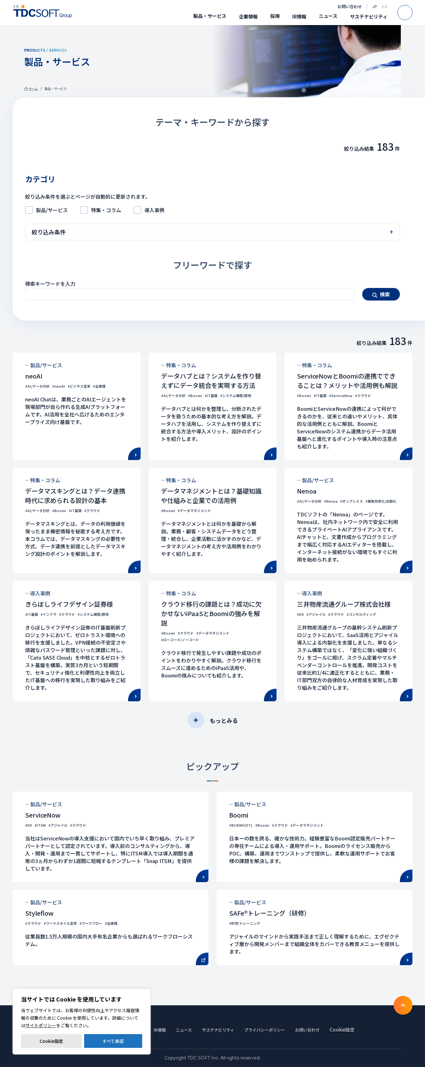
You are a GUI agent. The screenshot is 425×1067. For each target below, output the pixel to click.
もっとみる (224, 720)
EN (384, 6)
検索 (385, 294)
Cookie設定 (51, 1041)
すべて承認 (113, 1041)
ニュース (328, 16)
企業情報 (248, 16)
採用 (275, 16)
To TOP (403, 1005)
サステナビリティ (368, 16)
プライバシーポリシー (271, 1029)
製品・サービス (209, 16)
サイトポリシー (40, 1025)
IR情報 (299, 16)
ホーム (33, 88)
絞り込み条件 (49, 232)
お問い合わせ (349, 6)
